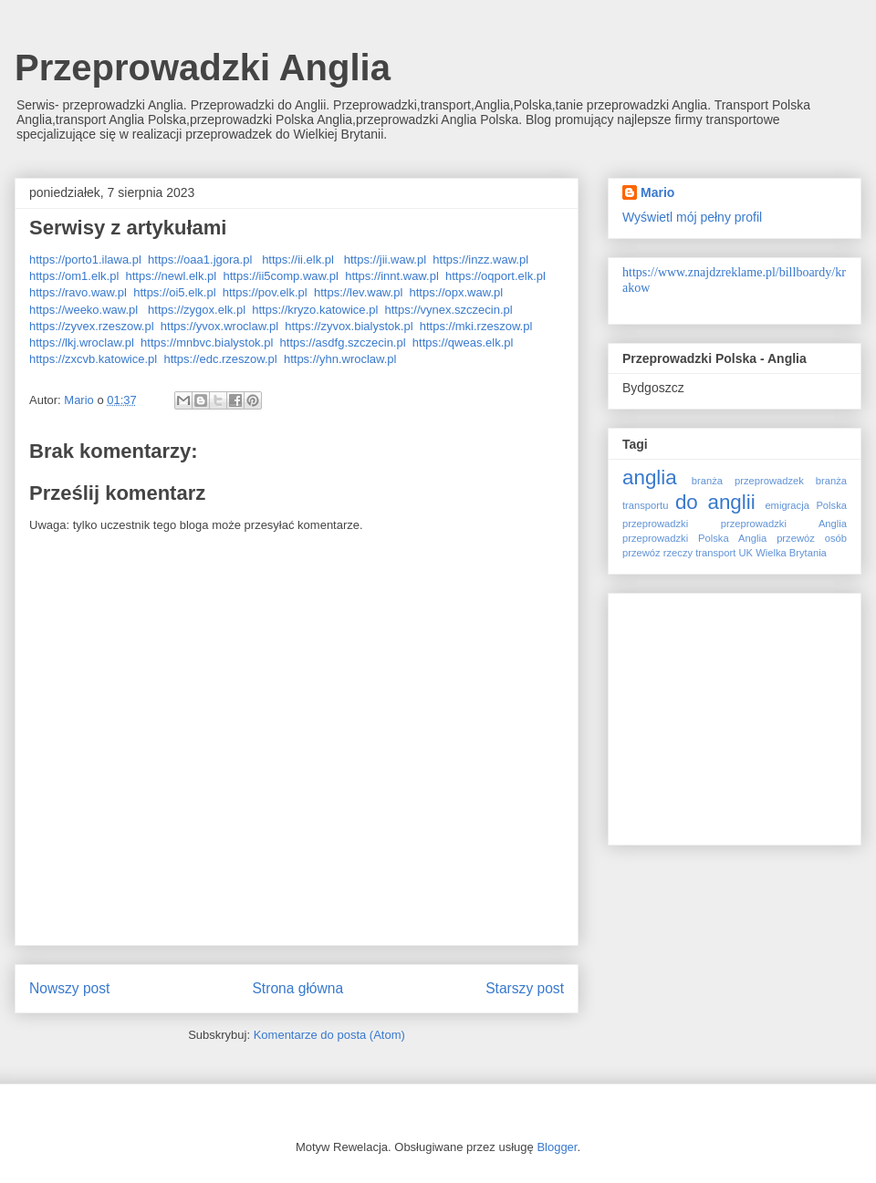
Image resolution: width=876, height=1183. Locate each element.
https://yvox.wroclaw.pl (219, 326)
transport (715, 552)
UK (745, 552)
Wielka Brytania (791, 552)
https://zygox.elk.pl (196, 310)
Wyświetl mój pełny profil (692, 217)
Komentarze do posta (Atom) (329, 1035)
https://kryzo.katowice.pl (315, 310)
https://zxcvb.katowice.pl (93, 359)
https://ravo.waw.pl (78, 292)
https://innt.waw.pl (392, 276)
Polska (831, 505)
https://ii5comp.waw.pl (280, 276)
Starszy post (524, 988)
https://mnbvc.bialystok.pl (207, 342)
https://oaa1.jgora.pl (200, 259)
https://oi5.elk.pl (174, 292)
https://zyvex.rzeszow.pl (91, 326)
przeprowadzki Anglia (784, 523)
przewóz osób (812, 538)
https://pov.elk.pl (265, 292)
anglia (649, 477)
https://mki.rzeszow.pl (476, 326)
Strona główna (297, 988)
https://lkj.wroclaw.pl (81, 342)
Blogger (557, 1147)
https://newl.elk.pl (171, 276)
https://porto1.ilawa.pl (85, 259)
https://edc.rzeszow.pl (219, 359)
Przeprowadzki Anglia (203, 67)
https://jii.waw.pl (385, 259)
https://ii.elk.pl (298, 259)
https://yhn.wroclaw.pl (340, 359)
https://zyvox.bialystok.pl (348, 326)
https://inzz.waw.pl (480, 259)
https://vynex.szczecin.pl (449, 310)
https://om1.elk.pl (74, 276)
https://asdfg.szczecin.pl (343, 342)
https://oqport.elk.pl (495, 276)
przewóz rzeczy (657, 552)
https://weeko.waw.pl (83, 310)
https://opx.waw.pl (457, 292)
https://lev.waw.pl (358, 292)
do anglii (715, 502)
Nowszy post (69, 988)
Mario (657, 192)
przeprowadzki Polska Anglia (694, 538)
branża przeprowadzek (748, 480)
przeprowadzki (655, 523)
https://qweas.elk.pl (463, 342)
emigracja (787, 505)
